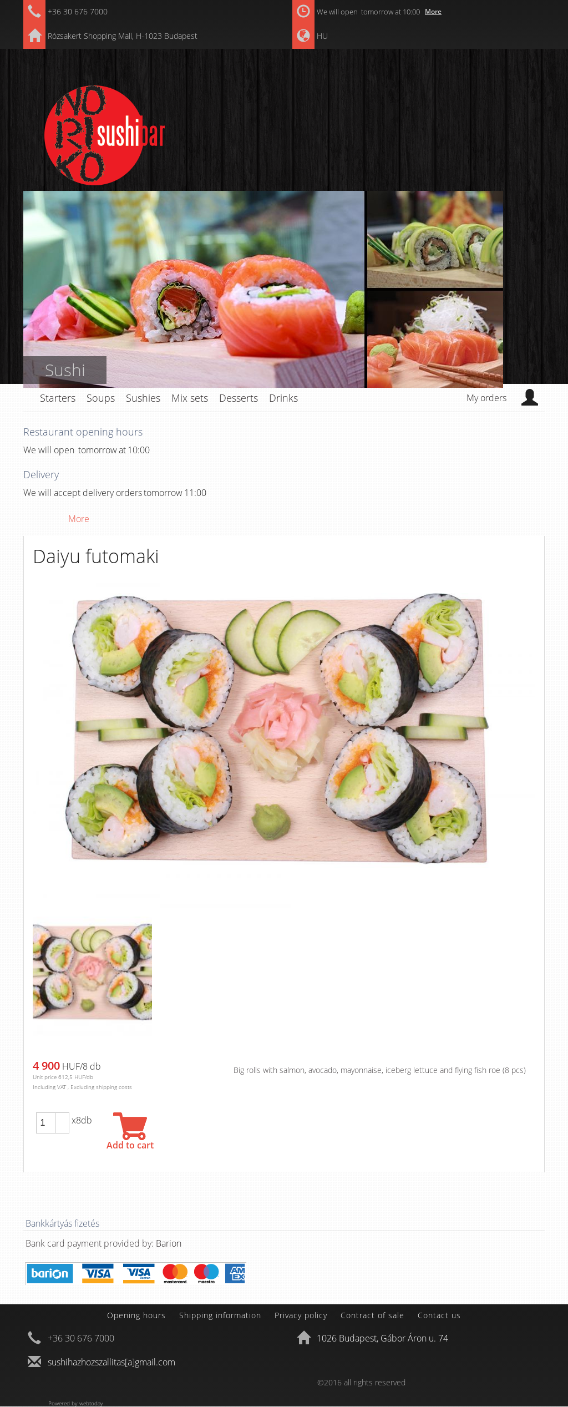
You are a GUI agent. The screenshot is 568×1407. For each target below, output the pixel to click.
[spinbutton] (45, 1123)
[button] (62, 1118)
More (433, 11)
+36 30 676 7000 (78, 11)
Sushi (65, 369)
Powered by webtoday (75, 1403)
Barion (168, 1243)
